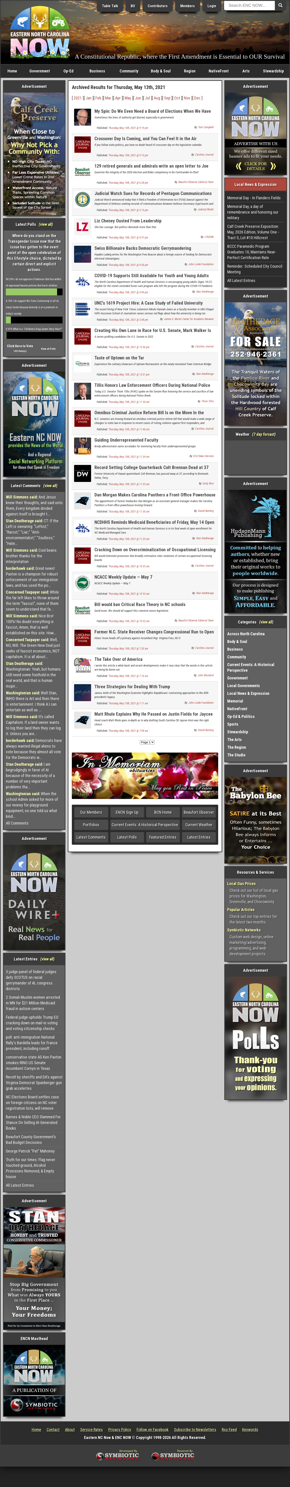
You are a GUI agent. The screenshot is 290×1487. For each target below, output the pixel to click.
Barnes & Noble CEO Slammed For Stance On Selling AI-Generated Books (33, 1122)
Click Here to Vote (20, 346)
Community (129, 71)
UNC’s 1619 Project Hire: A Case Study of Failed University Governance (148, 305)
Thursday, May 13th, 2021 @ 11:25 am (129, 539)
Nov (187, 98)
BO (133, 6)
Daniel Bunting (206, 511)
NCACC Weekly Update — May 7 (123, 577)
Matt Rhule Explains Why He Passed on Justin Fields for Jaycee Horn (153, 716)
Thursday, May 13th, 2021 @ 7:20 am (128, 648)
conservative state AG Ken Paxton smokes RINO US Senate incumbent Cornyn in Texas (33, 1063)
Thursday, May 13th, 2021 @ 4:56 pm (128, 265)
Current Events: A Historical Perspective (145, 824)
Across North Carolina (246, 633)
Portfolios (91, 824)
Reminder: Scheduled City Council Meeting (254, 269)
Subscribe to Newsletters (195, 1429)
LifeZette (209, 236)
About (70, 1429)
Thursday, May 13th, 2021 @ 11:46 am (129, 429)
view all (46, 224)
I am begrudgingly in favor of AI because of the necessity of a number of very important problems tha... (30, 775)
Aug (157, 98)
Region (190, 71)
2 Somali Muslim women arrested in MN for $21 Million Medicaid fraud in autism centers (33, 1003)
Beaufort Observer (199, 812)
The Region (236, 747)
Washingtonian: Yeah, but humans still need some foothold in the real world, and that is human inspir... (33, 674)
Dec (197, 98)
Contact (53, 1429)
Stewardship (273, 71)
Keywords (250, 1429)
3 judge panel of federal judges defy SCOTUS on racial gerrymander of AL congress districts (31, 980)
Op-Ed (68, 71)
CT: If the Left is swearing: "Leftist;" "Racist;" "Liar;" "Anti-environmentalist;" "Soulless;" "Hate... (32, 532)
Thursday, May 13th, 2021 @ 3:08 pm (128, 319)
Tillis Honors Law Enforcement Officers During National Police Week (152, 388)
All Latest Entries (20, 1185)
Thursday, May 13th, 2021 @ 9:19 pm (128, 128)
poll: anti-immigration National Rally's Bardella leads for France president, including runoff (32, 1043)
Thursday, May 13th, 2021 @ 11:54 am (129, 402)
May (128, 98)
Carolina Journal (204, 154)
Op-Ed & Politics (241, 716)
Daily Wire (208, 483)
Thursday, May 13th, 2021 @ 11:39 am (129, 456)
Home (12, 71)
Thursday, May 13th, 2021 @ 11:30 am (129, 511)
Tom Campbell (206, 127)
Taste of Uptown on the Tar (119, 358)
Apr (118, 98)
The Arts (234, 739)
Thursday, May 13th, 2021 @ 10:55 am (129, 566)
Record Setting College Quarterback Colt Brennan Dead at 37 (151, 467)
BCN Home (163, 812)
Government (39, 71)
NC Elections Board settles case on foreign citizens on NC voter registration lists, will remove (32, 1103)
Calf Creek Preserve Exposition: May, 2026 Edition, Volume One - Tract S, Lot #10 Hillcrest (253, 232)
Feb (98, 98)
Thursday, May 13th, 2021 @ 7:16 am (128, 676)
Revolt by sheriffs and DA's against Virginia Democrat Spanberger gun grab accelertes (34, 1083)
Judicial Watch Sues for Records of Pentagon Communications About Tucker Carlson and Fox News (153, 196)
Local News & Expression (248, 693)
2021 (78, 98)
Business (97, 71)
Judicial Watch (206, 209)
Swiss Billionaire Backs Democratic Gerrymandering (142, 248)
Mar (108, 98)
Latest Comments (91, 837)
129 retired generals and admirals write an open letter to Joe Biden (151, 168)
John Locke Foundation (201, 264)
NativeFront (219, 71)
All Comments (17, 823)
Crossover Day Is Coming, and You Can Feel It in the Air (145, 138)
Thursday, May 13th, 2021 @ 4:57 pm (128, 237)
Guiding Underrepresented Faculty (126, 440)
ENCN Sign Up (127, 812)
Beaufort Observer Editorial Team (196, 182)
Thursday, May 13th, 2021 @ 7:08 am (128, 730)
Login (212, 6)
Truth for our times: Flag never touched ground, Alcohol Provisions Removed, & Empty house (30, 1168)
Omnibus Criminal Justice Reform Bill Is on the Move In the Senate (149, 415)
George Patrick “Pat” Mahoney (30, 1151)
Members (187, 6)
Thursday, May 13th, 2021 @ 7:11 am (128, 703)
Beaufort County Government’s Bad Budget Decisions (31, 1139)
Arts (246, 71)
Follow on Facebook (153, 1429)
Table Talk (110, 6)
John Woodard (206, 675)
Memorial (235, 701)
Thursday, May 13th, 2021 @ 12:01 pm (129, 374)
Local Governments (243, 685)
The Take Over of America (118, 659)
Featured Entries (162, 837)
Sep (167, 98)
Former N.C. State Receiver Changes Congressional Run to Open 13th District (154, 634)
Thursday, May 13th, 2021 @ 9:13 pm (128, 155)
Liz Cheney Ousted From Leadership (128, 221)
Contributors (158, 6)
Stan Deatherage (205, 291)
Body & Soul (161, 71)
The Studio (236, 755)
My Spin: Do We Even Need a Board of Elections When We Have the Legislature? (152, 113)
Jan (89, 98)
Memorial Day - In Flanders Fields (254, 197)
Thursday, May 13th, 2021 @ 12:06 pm (129, 347)
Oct (177, 98)
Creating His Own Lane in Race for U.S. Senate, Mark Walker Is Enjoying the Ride (152, 333)
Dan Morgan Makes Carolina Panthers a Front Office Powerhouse (154, 495)
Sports (232, 724)
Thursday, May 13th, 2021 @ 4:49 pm (128, 292)
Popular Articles (241, 909)
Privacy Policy (119, 1429)
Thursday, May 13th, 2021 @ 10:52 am (129, 593)
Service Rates (91, 1429)
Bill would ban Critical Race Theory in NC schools (139, 604)
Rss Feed (229, 1429)
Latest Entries (198, 837)
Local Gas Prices (241, 883)
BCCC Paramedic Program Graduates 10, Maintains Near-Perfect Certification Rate (251, 252)
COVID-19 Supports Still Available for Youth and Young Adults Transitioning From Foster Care (151, 278)
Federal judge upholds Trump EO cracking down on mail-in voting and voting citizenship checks (32, 1023)
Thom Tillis (208, 401)
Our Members (91, 812)
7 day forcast (264, 434)
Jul (147, 98)
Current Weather (199, 824)
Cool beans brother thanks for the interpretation (31, 556)
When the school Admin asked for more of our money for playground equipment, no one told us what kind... (32, 805)
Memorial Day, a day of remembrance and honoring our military (252, 212)
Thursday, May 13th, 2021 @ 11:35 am (129, 484)
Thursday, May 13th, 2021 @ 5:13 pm (128, 210)
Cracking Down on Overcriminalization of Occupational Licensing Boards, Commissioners (155, 552)
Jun (138, 98)
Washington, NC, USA (255, 457)
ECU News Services (203, 456)
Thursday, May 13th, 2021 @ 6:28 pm (128, 182)
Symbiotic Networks (244, 930)
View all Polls (48, 348)
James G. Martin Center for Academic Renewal (189, 319)
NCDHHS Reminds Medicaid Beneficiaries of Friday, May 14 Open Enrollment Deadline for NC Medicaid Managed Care (154, 525)
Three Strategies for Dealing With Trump (132, 686)
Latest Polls (127, 837)
